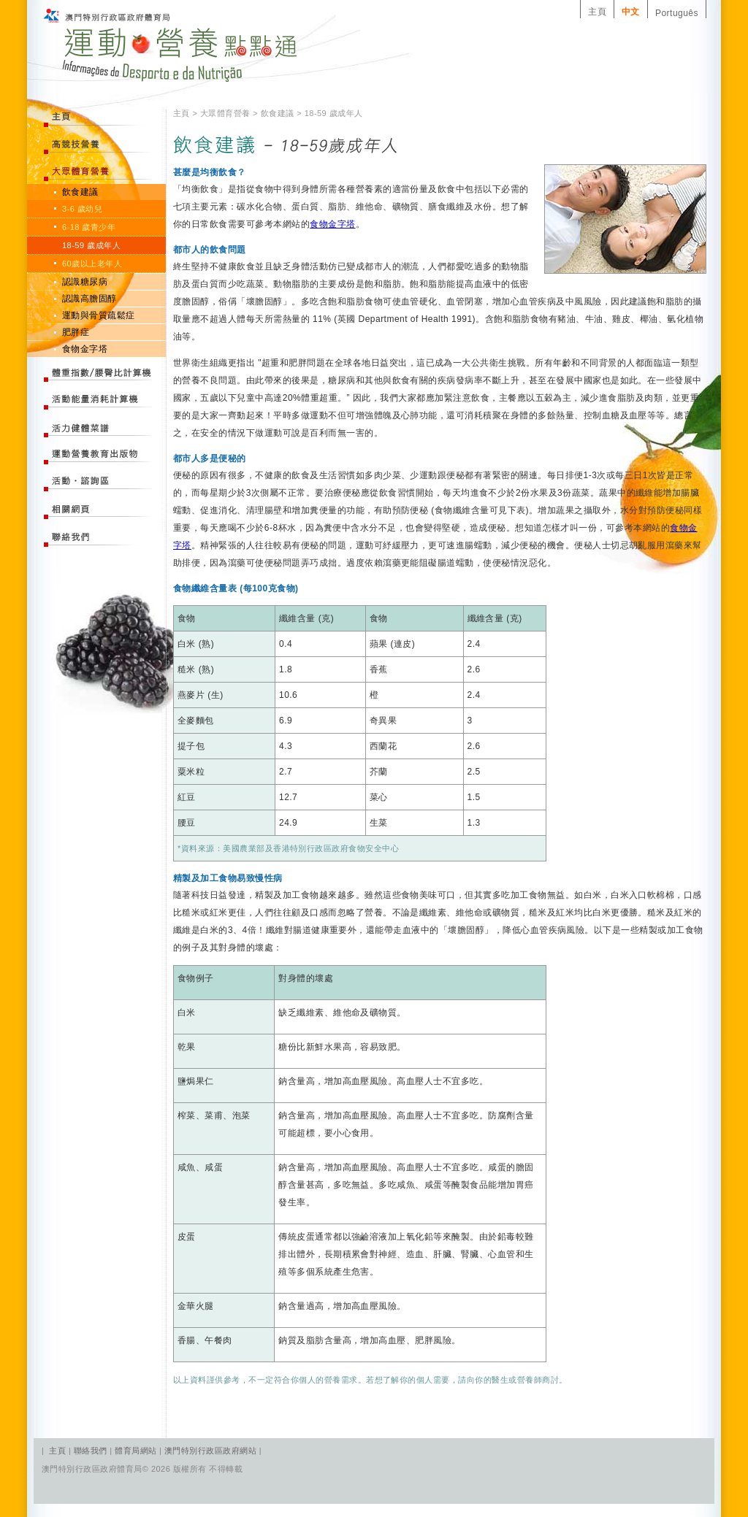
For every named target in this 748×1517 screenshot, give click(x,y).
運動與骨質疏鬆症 (98, 315)
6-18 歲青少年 (88, 227)
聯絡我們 (92, 1450)
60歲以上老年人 (92, 263)
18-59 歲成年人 (91, 245)
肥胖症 (75, 332)
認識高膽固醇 (89, 298)
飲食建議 (80, 192)
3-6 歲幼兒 (82, 208)
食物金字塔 (84, 349)
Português (676, 13)
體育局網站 (135, 1450)
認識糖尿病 (84, 282)
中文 (631, 12)
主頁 (597, 12)
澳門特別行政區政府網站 (210, 1450)
